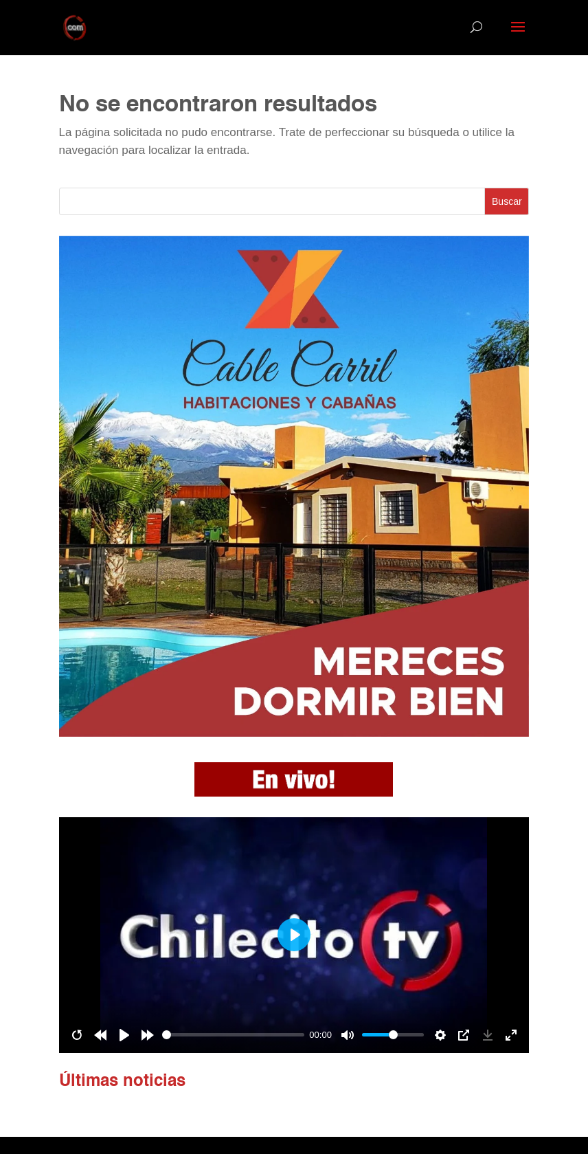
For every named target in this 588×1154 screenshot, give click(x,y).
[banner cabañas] (294, 733)
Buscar (507, 201)
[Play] (124, 1035)
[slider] (233, 1034)
